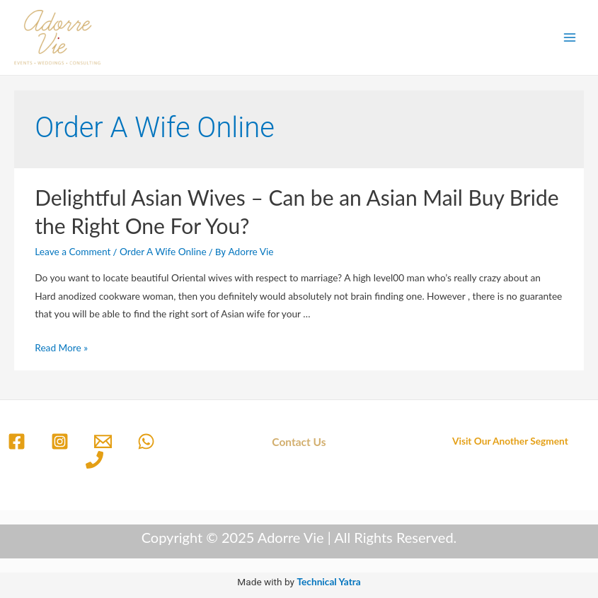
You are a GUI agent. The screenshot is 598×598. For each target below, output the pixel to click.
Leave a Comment (72, 251)
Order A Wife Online (163, 251)
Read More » (61, 347)
